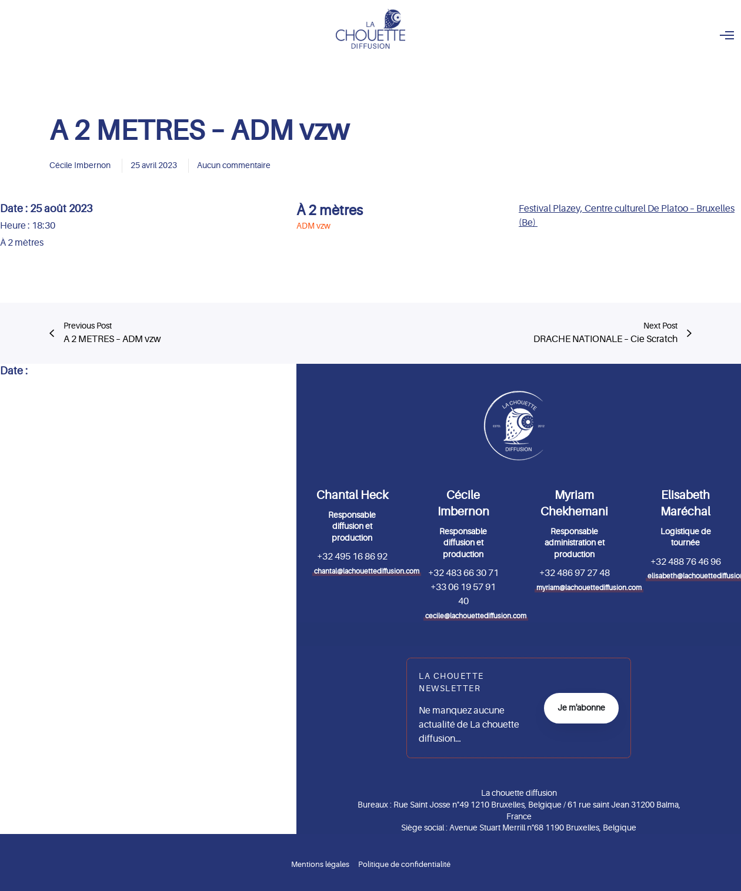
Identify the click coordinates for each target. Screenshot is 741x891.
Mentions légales (320, 864)
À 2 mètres (329, 211)
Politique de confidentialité (404, 864)
